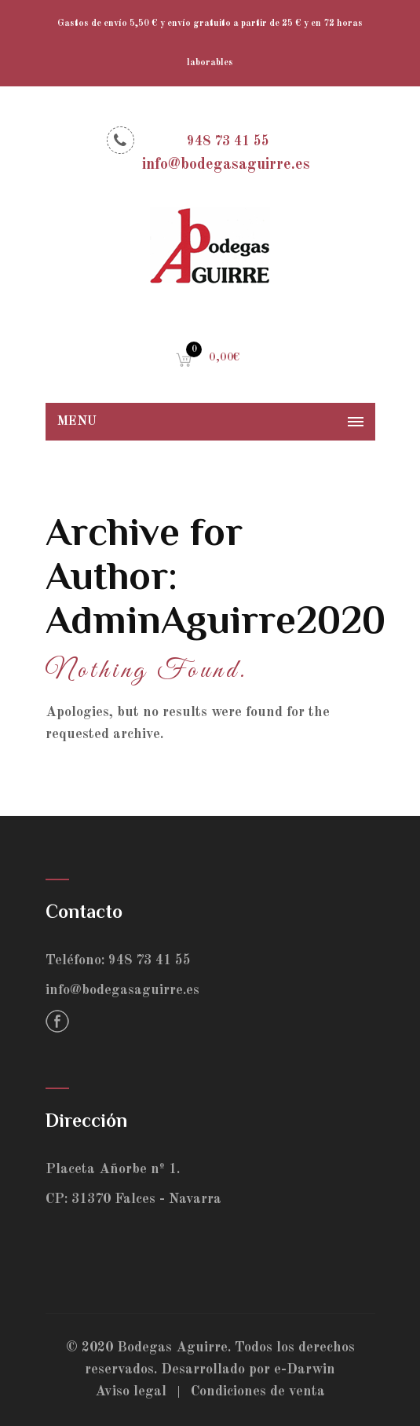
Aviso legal (130, 1391)
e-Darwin (304, 1369)
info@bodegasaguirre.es (122, 990)
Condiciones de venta (258, 1391)
